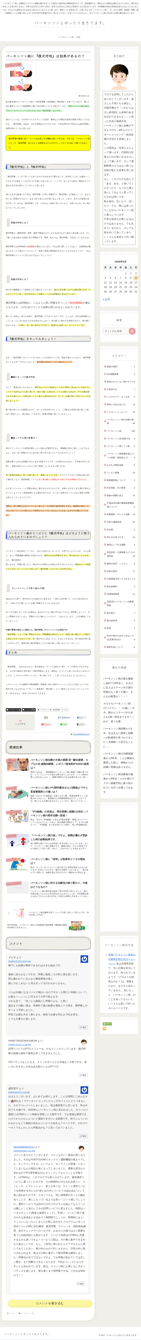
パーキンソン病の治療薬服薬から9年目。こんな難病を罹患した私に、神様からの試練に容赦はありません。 (118, 760)
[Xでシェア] (46, 717)
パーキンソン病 (13, 710)
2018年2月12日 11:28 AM (19, 1045)
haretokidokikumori (23, 1147)
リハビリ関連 (29, 710)
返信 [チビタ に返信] (83, 1028)
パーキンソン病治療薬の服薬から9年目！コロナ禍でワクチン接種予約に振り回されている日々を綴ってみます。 (118, 783)
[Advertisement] (119, 868)
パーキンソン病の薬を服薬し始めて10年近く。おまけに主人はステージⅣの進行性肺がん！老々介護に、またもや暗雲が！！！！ (118, 687)
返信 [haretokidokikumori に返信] (81, 1284)
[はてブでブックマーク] (81, 717)
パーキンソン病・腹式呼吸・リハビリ (53, 710)
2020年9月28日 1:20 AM (24, 1152)
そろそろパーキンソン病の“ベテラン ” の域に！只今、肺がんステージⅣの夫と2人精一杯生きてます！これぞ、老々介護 (119, 712)
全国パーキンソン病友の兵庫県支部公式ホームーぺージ (121, 959)
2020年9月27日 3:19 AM (19, 1093)
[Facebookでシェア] (64, 717)
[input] (118, 331)
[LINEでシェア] (64, 724)
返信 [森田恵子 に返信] (83, 1137)
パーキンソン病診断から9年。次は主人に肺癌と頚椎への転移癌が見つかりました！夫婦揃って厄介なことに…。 (118, 737)
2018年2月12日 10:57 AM (19, 962)
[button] (81, 724)
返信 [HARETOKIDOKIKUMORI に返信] (83, 1076)
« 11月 (106, 299)
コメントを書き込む (50, 1304)
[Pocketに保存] (46, 724)
